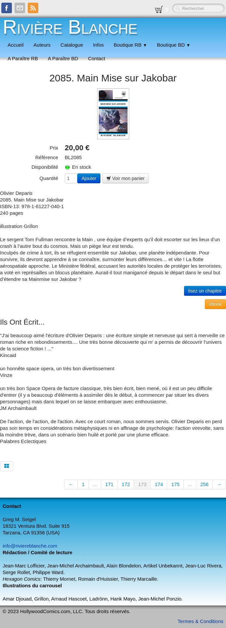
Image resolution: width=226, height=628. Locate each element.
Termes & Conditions (200, 621)
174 (159, 484)
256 (204, 484)
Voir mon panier (125, 178)
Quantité (48, 178)
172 (126, 484)
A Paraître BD (63, 58)
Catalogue (71, 45)
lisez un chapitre (205, 290)
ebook (215, 304)
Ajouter (89, 178)
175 (175, 484)
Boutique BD (173, 45)
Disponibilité (44, 167)
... (95, 484)
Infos (98, 45)
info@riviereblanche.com (30, 546)
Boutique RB (130, 45)
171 (109, 484)
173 (142, 484)
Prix (54, 148)
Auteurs (42, 45)
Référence (46, 157)
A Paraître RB (23, 58)
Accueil (15, 45)
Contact (96, 58)
